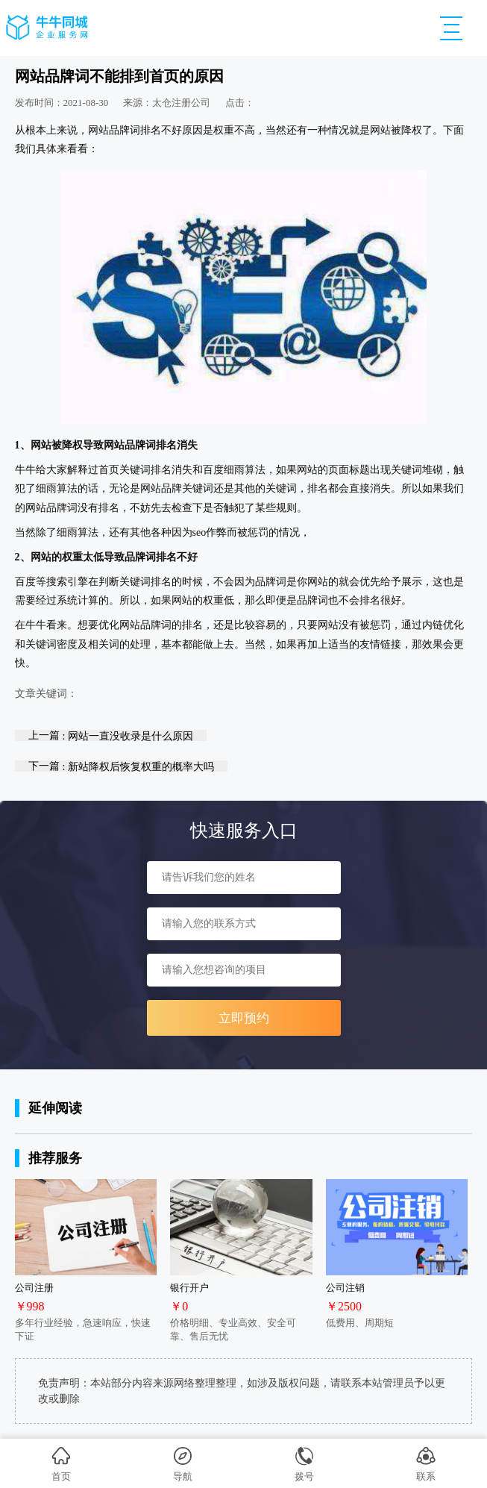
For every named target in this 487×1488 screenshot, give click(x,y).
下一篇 (121, 766)
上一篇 (110, 735)
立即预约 (244, 1018)
